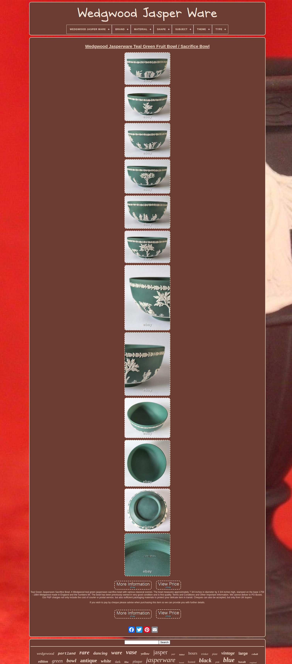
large (243, 653)
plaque (137, 661)
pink (217, 662)
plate (214, 654)
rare (84, 652)
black (205, 660)
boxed (181, 662)
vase (131, 652)
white (106, 660)
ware (116, 653)
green (57, 660)
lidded (182, 654)
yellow (145, 654)
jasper (160, 652)
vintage (228, 653)
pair (173, 654)
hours (192, 653)
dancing (100, 653)
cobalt (255, 654)
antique (88, 660)
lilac (126, 662)
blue (229, 659)
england (253, 662)
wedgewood (45, 653)
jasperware (160, 659)
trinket (204, 654)
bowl (71, 660)
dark (118, 661)
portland (67, 653)
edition (43, 661)
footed (191, 661)
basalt (242, 661)
